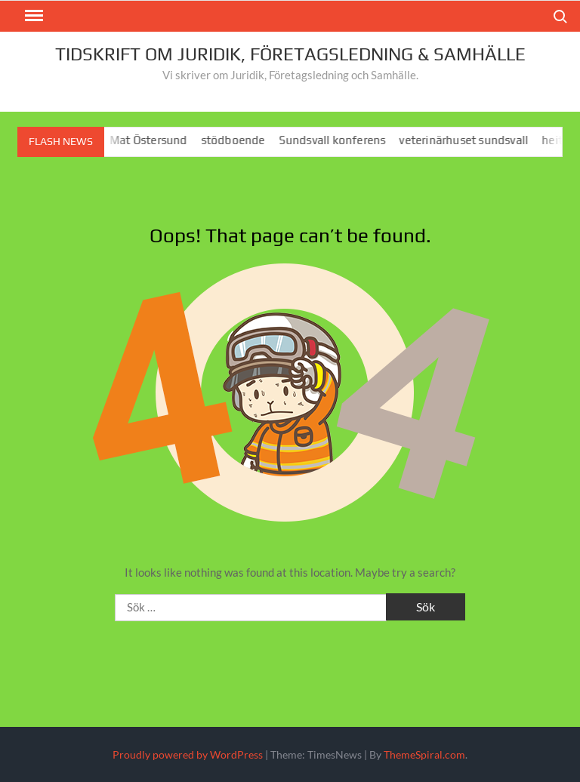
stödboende (236, 140)
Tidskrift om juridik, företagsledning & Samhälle (290, 54)
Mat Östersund (152, 140)
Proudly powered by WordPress (188, 754)
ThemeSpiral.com (424, 754)
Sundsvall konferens (335, 140)
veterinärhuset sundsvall (467, 140)
